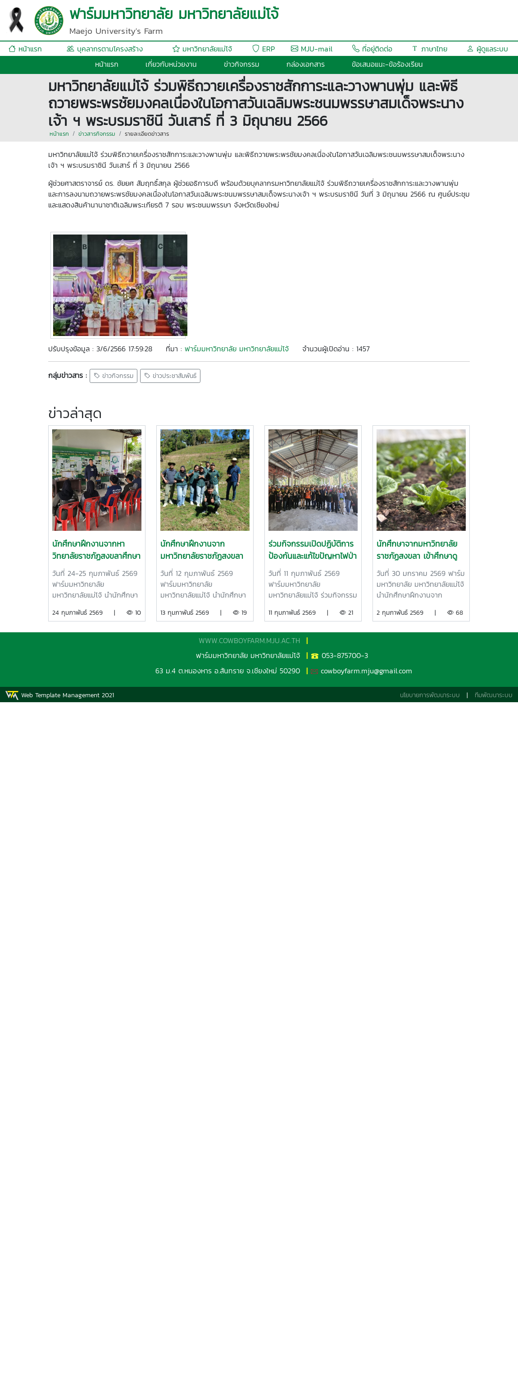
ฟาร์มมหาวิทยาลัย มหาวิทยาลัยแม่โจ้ (237, 348)
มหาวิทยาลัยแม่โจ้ (202, 48)
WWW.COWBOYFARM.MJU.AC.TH (249, 640)
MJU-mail (311, 48)
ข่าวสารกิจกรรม (96, 133)
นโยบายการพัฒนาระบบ (430, 695)
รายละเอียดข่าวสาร (147, 133)
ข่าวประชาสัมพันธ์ (170, 376)
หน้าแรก (25, 48)
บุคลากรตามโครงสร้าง (105, 48)
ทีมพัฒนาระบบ (494, 695)
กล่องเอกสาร (305, 64)
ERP (263, 48)
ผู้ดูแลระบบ (487, 48)
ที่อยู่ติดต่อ (372, 48)
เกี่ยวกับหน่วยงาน (171, 64)
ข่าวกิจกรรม (241, 64)
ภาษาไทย (429, 48)
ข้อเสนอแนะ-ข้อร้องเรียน (387, 64)
